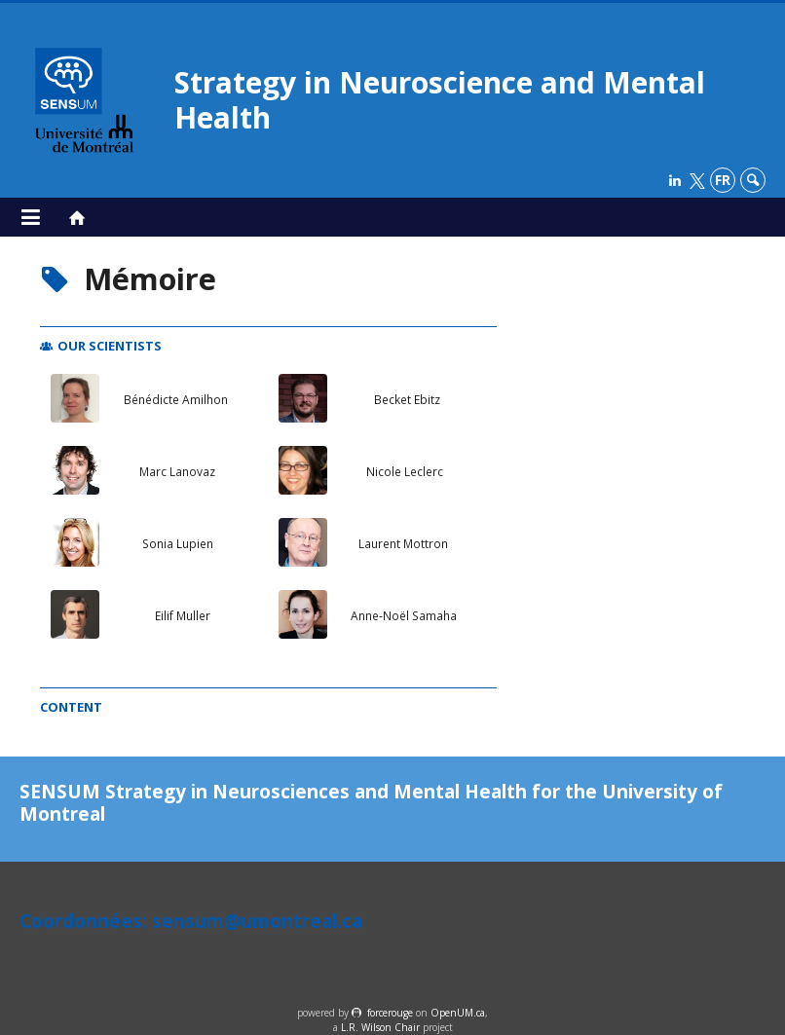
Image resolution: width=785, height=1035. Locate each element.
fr (722, 179)
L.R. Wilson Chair (380, 1027)
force (390, 1012)
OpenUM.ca (457, 1012)
